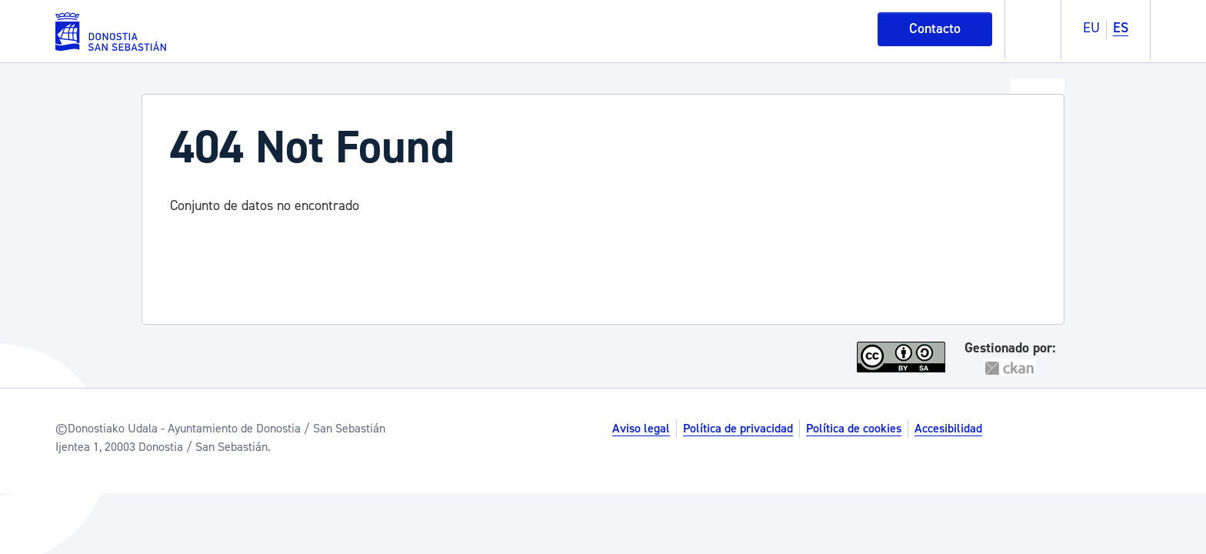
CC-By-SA (903, 357)
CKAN (1010, 367)
